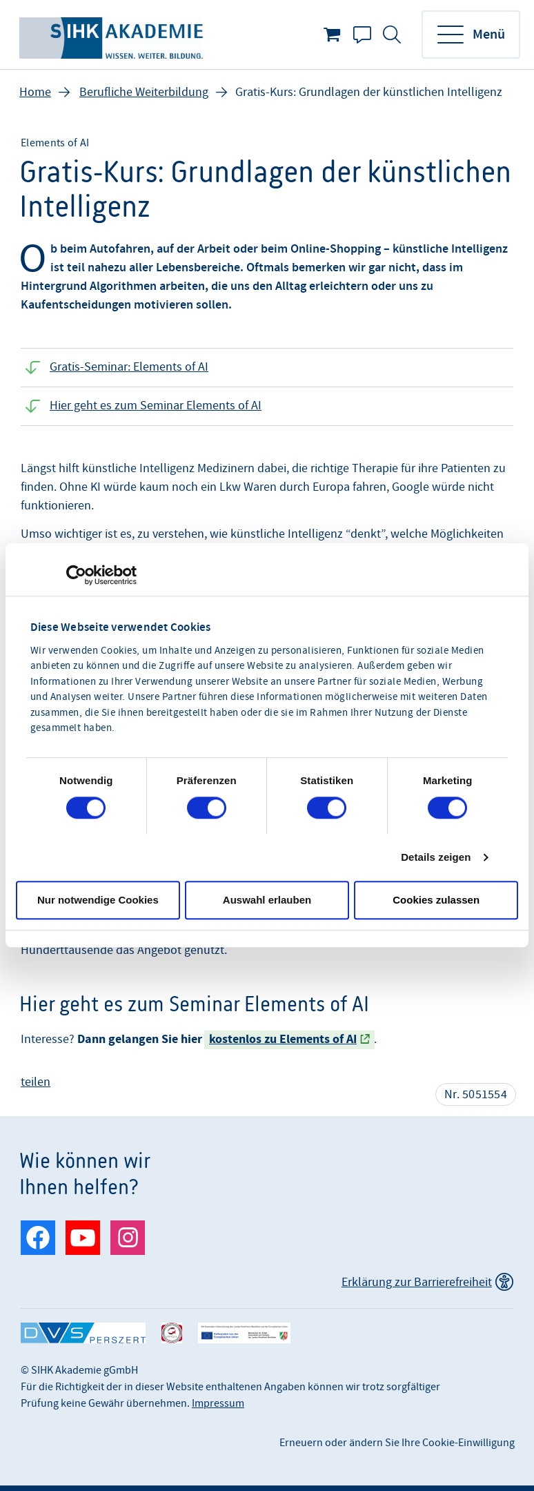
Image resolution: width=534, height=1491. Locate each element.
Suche (391, 34)
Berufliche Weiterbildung (143, 92)
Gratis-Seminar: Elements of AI (129, 367)
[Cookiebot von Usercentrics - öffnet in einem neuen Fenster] (76, 575)
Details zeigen (436, 857)
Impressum (218, 1403)
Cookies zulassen (436, 900)
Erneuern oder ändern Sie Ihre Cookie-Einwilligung (397, 1443)
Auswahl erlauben (267, 900)
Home (35, 92)
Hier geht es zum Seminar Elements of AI (155, 405)
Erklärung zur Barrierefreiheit (417, 1282)
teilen (35, 1082)
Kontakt (362, 34)
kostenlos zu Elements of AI (283, 1039)
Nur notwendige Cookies (98, 900)
